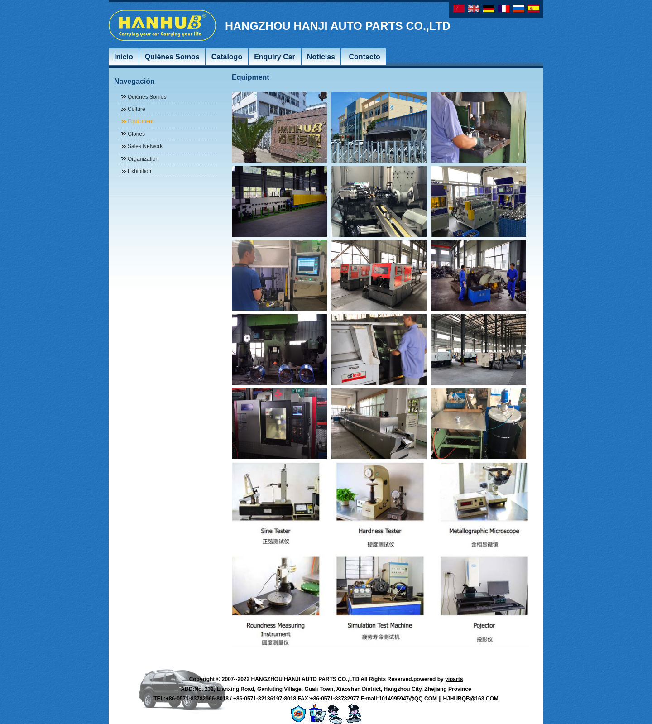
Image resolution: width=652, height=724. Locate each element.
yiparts (454, 679)
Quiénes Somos (147, 97)
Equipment (140, 121)
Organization (143, 159)
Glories (136, 134)
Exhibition (139, 171)
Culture (136, 109)
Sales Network (145, 146)
